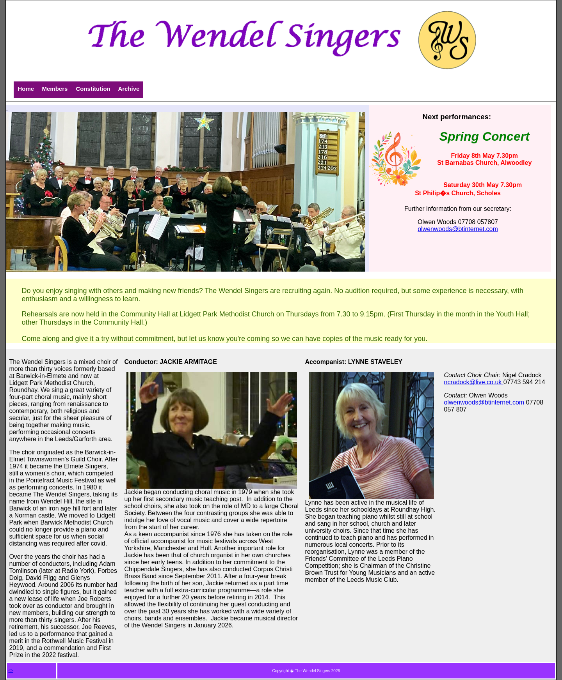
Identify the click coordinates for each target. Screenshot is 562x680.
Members (55, 88)
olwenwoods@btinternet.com (458, 229)
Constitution (93, 88)
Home (26, 88)
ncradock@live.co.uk (473, 382)
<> (10, 670)
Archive (128, 88)
